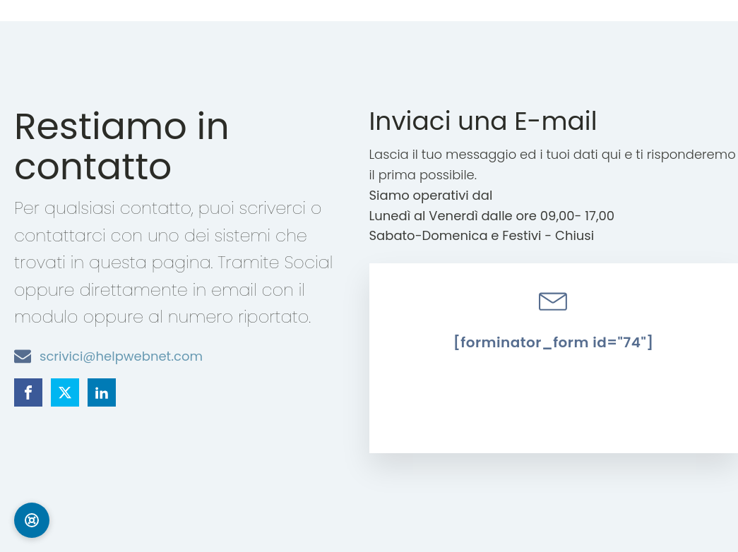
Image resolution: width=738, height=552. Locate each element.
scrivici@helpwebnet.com (121, 356)
